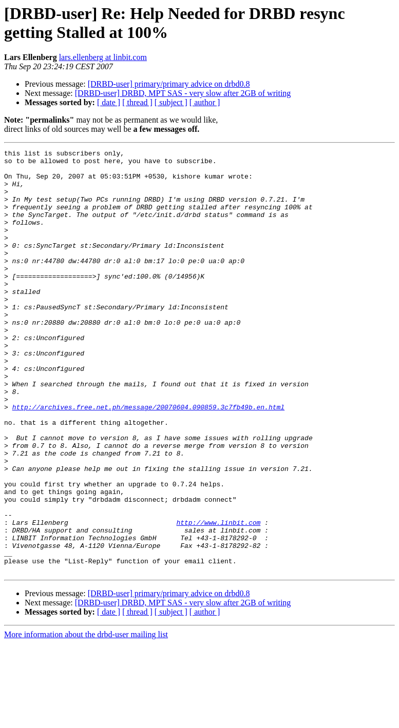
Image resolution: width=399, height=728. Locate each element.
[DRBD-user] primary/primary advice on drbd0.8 (169, 84)
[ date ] (108, 102)
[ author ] (204, 102)
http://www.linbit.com (218, 597)
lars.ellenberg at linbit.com (103, 57)
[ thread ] (137, 102)
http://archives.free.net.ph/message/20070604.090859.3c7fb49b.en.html (148, 459)
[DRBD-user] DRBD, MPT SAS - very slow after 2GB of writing (183, 93)
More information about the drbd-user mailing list (86, 719)
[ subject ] (171, 102)
